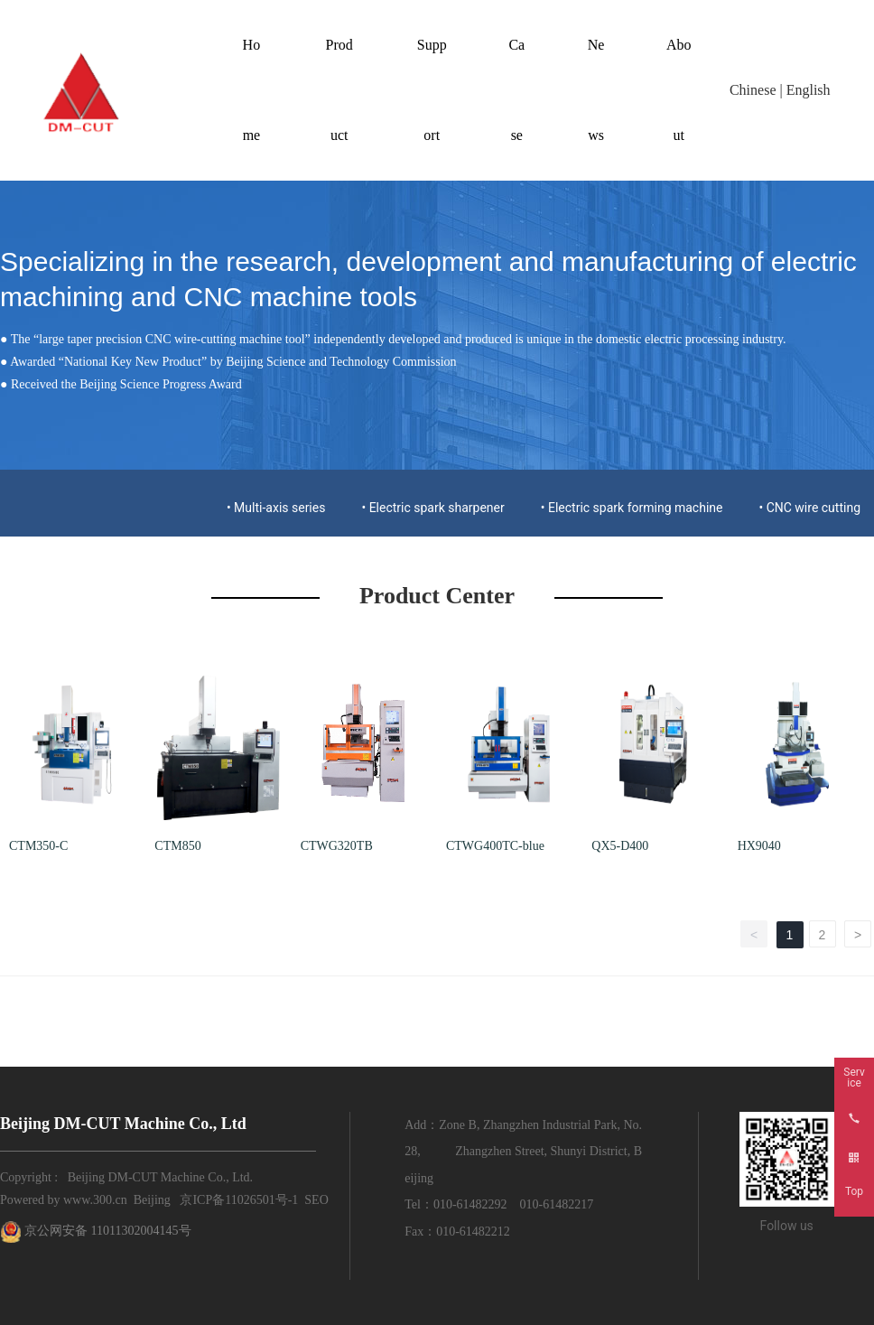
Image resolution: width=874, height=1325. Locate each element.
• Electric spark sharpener (432, 507)
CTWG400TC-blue (495, 846)
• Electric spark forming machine (632, 507)
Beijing (152, 1200)
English (808, 90)
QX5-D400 (619, 846)
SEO (316, 1200)
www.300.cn (95, 1200)
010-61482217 (557, 1204)
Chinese (753, 90)
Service (853, 1077)
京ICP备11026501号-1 (239, 1200)
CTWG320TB (337, 846)
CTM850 (177, 846)
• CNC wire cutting (809, 507)
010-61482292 (470, 1204)
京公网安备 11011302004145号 (107, 1230)
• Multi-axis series (276, 507)
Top (854, 1192)
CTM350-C (38, 846)
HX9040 (759, 846)
